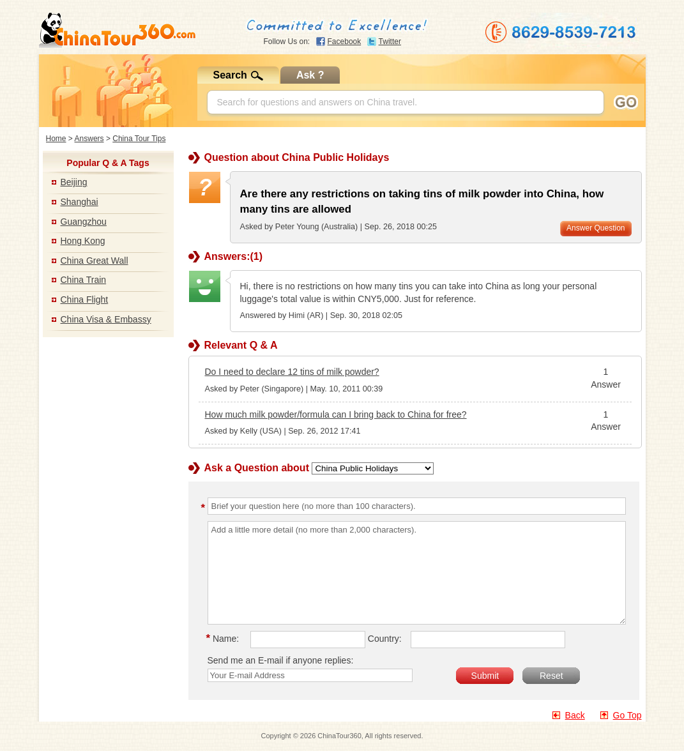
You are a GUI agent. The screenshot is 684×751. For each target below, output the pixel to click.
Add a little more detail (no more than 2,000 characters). (417, 573)
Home (56, 138)
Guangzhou (84, 221)
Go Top (627, 715)
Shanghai (79, 202)
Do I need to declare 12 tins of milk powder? (292, 372)
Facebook (344, 41)
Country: (385, 638)
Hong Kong (83, 241)
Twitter (390, 41)
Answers (89, 138)
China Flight (85, 299)
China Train (84, 280)
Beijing (74, 182)
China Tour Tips (138, 138)
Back (575, 715)
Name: (225, 638)
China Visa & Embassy (106, 319)
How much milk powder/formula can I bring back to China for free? (336, 414)
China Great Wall (94, 260)
